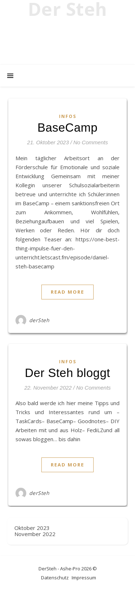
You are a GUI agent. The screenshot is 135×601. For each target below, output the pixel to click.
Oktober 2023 (32, 527)
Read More (67, 292)
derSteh (39, 320)
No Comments (90, 142)
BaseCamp (67, 127)
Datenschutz (55, 577)
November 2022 (34, 534)
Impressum (84, 577)
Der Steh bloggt (67, 373)
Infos (67, 116)
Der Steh (67, 9)
